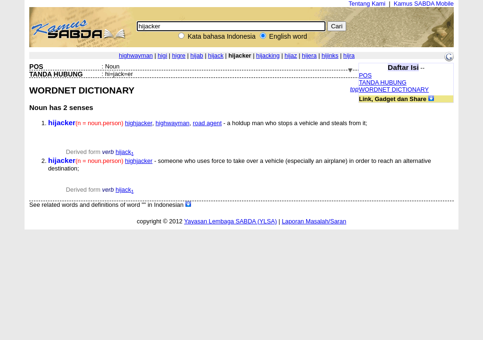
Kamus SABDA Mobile (424, 3)
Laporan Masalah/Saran (314, 221)
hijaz (290, 55)
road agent (207, 123)
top (354, 89)
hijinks (330, 55)
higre (178, 55)
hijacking (268, 55)
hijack (216, 55)
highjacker (138, 123)
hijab (197, 55)
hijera (309, 55)
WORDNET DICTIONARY (394, 89)
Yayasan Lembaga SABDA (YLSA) (230, 221)
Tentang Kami (367, 3)
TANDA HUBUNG (383, 82)
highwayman (136, 55)
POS (365, 75)
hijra (349, 55)
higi (162, 55)
